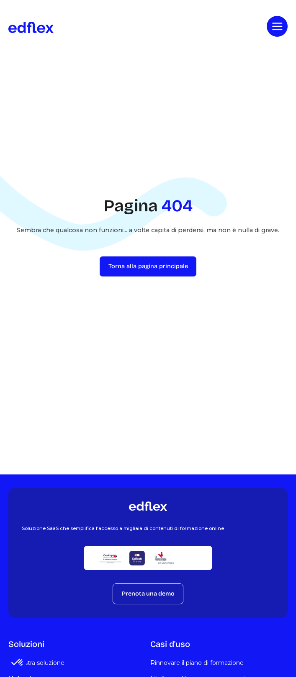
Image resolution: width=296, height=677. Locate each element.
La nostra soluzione (36, 663)
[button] (18, 663)
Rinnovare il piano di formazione (197, 663)
